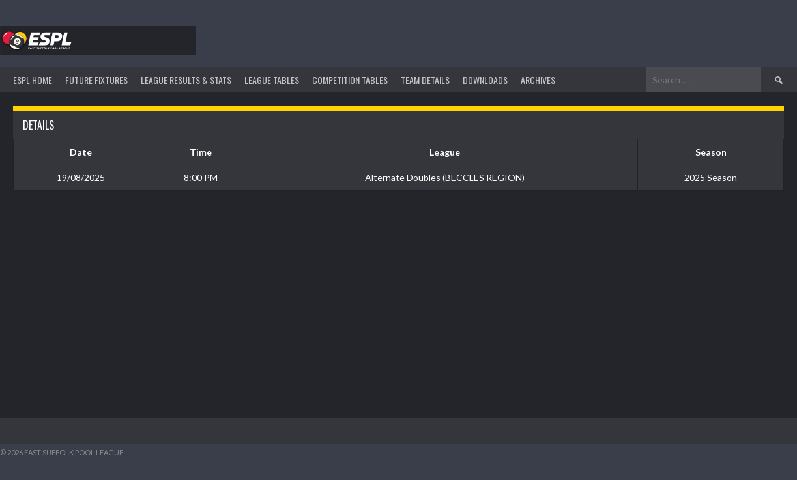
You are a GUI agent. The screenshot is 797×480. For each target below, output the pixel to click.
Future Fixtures (96, 80)
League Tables (271, 80)
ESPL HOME (32, 80)
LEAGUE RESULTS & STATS (186, 80)
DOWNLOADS (485, 80)
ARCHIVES (538, 80)
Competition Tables (350, 80)
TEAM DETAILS (425, 80)
